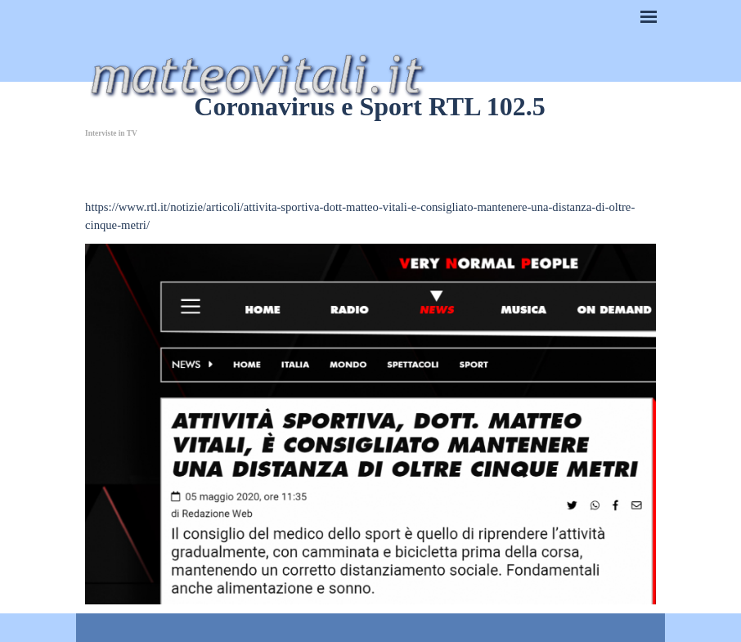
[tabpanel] (370, 189)
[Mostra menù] (648, 16)
